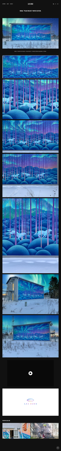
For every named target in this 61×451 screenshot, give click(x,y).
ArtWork (3, 3)
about (8, 3)
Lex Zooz (30, 4)
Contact (11, 3)
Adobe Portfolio (32, 445)
